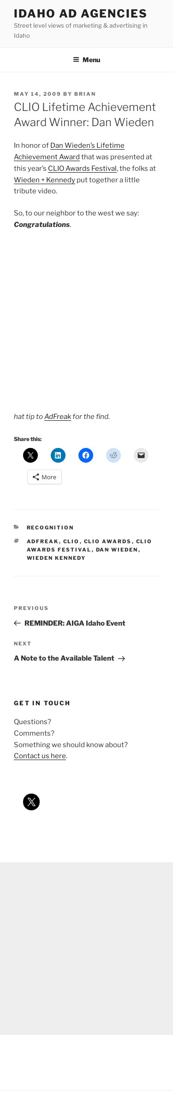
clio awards (108, 541)
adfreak (43, 541)
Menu (86, 60)
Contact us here (40, 756)
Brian (85, 94)
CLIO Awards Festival (82, 168)
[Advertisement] (86, 948)
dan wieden (117, 549)
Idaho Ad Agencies (81, 13)
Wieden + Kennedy (44, 180)
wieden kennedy (56, 558)
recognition (50, 527)
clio (71, 541)
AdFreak (57, 416)
